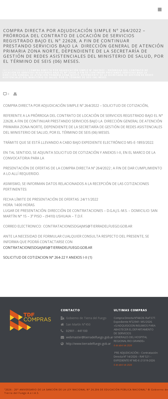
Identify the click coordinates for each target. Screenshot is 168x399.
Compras (20, 70)
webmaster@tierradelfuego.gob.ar (89, 337)
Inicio (7, 70)
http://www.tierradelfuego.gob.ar (88, 344)
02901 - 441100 (77, 331)
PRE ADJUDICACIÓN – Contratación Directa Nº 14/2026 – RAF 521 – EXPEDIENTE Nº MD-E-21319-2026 (136, 356)
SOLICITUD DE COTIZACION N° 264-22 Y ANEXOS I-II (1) (47, 257)
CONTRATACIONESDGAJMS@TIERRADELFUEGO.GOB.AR (47, 247)
